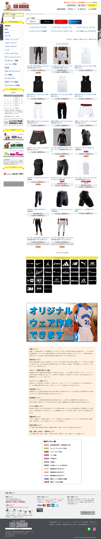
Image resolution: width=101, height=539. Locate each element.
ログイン (68, 522)
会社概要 (51, 524)
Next (22, 92)
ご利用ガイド (71, 433)
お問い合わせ (93, 522)
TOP (27, 14)
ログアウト (76, 522)
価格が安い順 (83, 39)
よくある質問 (84, 522)
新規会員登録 (53, 522)
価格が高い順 (92, 39)
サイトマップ (93, 524)
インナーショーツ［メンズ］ (86, 27)
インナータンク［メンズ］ (38, 27)
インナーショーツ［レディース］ (62, 31)
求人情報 (58, 524)
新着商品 (8, 26)
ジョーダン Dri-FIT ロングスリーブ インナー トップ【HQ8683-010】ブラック (62, 149)
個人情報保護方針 (83, 524)
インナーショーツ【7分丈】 (38, 31)
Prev (4, 92)
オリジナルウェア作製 (12, 85)
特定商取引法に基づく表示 (69, 524)
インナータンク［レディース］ (62, 27)
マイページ (62, 522)
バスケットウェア (34, 14)
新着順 (76, 39)
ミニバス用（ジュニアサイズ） (86, 31)
